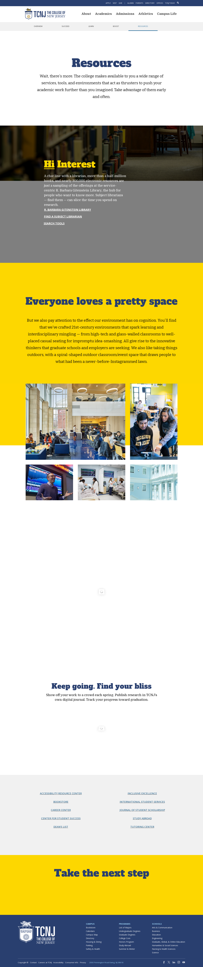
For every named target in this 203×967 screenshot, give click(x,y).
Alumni (130, 3)
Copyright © (23, 962)
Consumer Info (71, 962)
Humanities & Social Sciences (165, 945)
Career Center (61, 810)
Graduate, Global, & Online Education (168, 942)
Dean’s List (60, 826)
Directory (149, 3)
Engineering (157, 938)
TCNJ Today (170, 3)
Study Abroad (142, 818)
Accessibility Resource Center (61, 793)
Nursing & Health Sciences (163, 949)
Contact (33, 962)
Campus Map (92, 934)
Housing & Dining (93, 942)
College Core (124, 938)
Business (156, 931)
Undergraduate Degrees (129, 931)
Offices (160, 3)
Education (156, 934)
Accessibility (58, 962)
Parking (89, 945)
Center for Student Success (61, 818)
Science (155, 952)
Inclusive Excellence (142, 793)
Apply (108, 3)
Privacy (83, 962)
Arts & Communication (162, 927)
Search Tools (54, 223)
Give (120, 3)
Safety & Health (93, 949)
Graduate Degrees (127, 934)
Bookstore (60, 801)
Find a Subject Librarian (63, 216)
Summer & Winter (127, 949)
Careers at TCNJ (45, 962)
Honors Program (126, 942)
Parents (139, 3)
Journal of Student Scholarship (142, 810)
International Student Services (142, 801)
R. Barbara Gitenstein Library (67, 209)
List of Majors (125, 927)
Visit (115, 3)
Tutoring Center (142, 826)
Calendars (90, 931)
